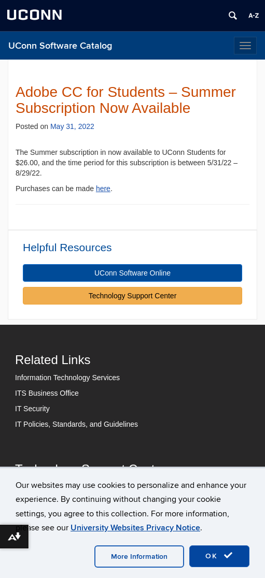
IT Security (32, 408)
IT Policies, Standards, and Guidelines (76, 424)
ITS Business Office (47, 393)
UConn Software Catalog (60, 45)
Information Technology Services (67, 377)
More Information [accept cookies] (139, 556)
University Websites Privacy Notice (135, 528)
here (103, 188)
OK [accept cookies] (219, 555)
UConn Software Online (132, 273)
